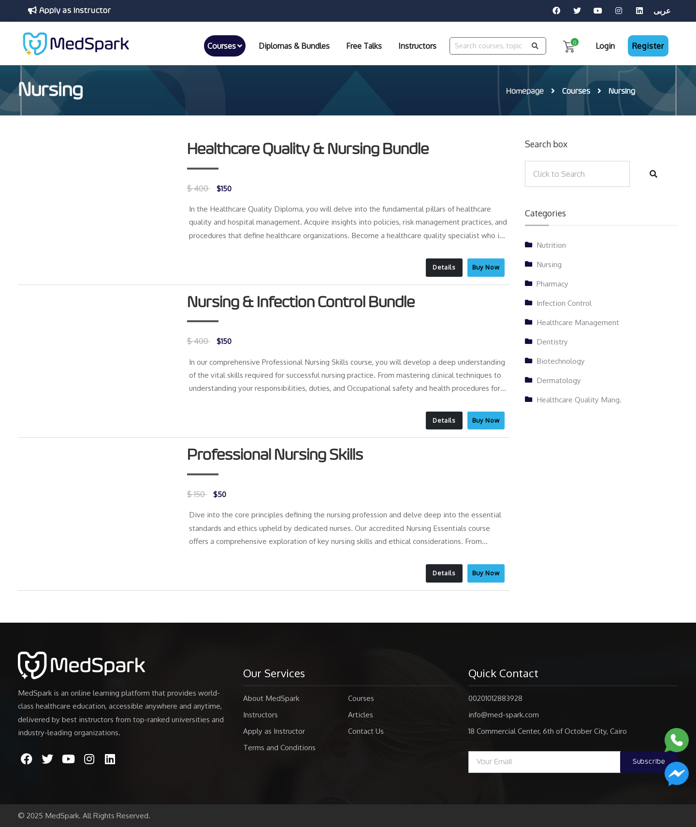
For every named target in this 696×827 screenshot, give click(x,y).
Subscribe (649, 761)
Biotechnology (560, 361)
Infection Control (564, 303)
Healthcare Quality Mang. (579, 399)
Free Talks (364, 46)
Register (648, 46)
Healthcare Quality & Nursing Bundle (308, 149)
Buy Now (486, 267)
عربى (662, 10)
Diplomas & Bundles (294, 46)
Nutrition (551, 245)
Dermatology (558, 380)
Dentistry (552, 341)
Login (605, 46)
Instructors (417, 46)
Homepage (525, 91)
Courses (224, 46)
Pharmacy (552, 283)
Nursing (549, 264)
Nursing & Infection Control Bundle (301, 302)
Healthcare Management (577, 322)
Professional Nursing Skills (275, 455)
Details (444, 267)
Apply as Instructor (69, 10)
